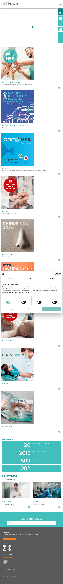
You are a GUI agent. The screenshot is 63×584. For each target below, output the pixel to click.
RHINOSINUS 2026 (7, 254)
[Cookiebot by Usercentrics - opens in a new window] (54, 274)
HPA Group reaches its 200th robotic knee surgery (45, 500)
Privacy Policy (35, 574)
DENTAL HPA (5, 383)
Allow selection (31, 309)
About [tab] (52, 278)
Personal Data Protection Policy (23, 574)
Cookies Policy (43, 574)
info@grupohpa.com (8, 557)
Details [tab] (32, 278)
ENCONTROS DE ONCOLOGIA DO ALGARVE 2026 (15, 125)
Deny (11, 309)
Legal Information (52, 574)
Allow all (51, 309)
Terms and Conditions (8, 574)
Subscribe (7, 539)
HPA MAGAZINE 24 (7, 426)
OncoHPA (5, 168)
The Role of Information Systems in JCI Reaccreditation (14, 500)
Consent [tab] (10, 278)
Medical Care (6, 211)
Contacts (17, 577)
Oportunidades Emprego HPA (11, 82)
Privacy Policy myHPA (8, 577)
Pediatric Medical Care (9, 340)
